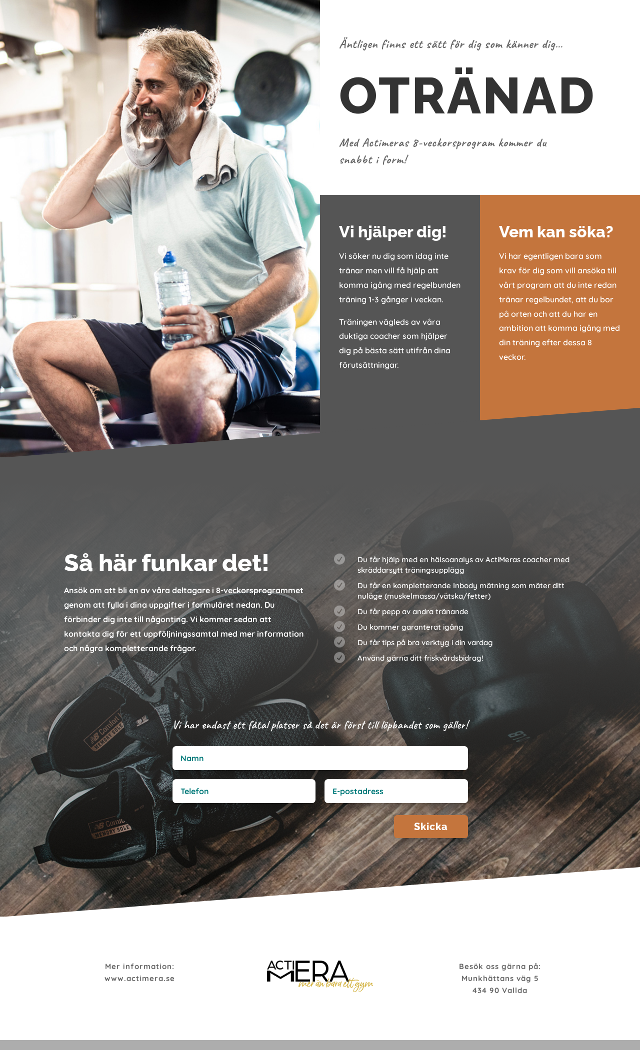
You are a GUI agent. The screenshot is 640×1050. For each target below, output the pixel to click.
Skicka (441, 829)
